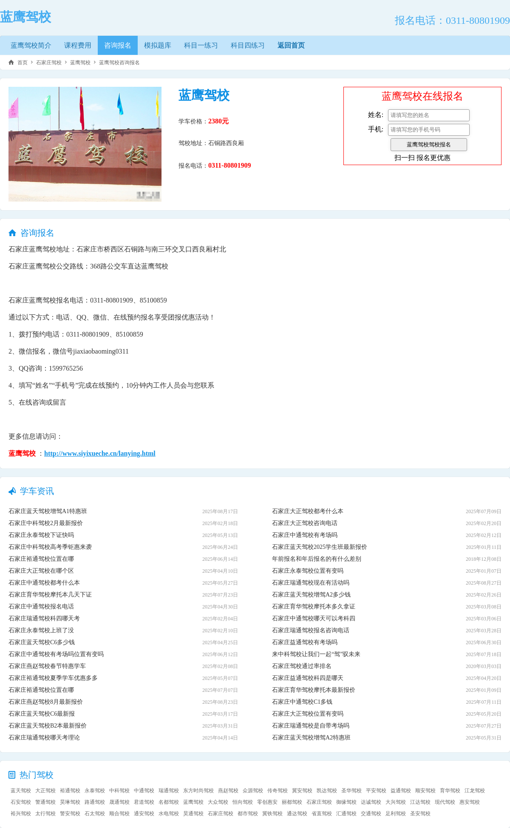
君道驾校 (144, 802)
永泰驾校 (95, 791)
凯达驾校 (327, 791)
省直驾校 (322, 814)
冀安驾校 (302, 791)
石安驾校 (21, 802)
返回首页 (291, 45)
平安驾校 (376, 791)
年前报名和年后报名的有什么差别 (316, 559)
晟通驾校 (119, 802)
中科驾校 (119, 791)
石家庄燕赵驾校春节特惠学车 (47, 666)
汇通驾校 (346, 814)
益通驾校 (401, 791)
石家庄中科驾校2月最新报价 (45, 523)
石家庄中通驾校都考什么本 (44, 583)
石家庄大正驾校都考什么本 (307, 511)
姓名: (375, 114)
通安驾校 (144, 814)
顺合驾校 (119, 814)
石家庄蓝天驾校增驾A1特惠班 (47, 511)
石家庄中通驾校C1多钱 (302, 702)
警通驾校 (45, 802)
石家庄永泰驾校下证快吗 (41, 535)
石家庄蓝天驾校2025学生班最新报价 (319, 547)
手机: (375, 129)
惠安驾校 (469, 802)
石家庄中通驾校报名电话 (41, 606)
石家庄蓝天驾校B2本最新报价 (47, 725)
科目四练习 (248, 45)
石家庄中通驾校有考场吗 (304, 535)
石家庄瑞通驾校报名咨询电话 (310, 630)
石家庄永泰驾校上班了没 (41, 630)
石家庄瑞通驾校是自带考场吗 (310, 725)
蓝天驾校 (21, 791)
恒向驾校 (242, 802)
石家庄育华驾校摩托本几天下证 (50, 594)
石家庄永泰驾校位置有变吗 (307, 571)
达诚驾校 (371, 802)
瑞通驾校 (169, 791)
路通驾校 (95, 802)
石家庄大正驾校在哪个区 (41, 571)
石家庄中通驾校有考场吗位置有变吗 (56, 654)
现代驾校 (445, 802)
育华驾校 (450, 791)
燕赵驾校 (228, 791)
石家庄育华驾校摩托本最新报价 (313, 690)
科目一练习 (201, 45)
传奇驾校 (277, 791)
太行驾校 (45, 814)
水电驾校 (169, 814)
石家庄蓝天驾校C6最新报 (41, 714)
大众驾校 (218, 802)
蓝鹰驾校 (80, 63)
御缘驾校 (346, 802)
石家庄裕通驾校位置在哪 (41, 559)
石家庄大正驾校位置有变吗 (307, 714)
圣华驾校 (351, 791)
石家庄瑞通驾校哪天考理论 (44, 737)
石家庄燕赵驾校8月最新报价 (45, 702)
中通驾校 (144, 791)
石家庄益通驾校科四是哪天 (307, 678)
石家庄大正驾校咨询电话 (304, 523)
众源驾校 (253, 791)
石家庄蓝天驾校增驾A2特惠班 (311, 737)
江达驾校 (420, 802)
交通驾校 (371, 814)
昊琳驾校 (70, 802)
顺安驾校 (425, 791)
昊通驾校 (193, 814)
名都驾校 (169, 802)
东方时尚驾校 (198, 791)
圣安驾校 (420, 814)
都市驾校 (248, 814)
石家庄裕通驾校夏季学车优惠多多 (53, 678)
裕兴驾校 (21, 814)
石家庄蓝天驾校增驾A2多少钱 (311, 594)
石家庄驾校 (49, 63)
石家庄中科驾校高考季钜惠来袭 (50, 547)
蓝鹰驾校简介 (31, 45)
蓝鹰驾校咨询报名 (119, 63)
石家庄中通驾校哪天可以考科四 (313, 618)
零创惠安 (267, 802)
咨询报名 (117, 45)
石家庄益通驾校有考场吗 (304, 642)
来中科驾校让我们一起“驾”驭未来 (316, 654)
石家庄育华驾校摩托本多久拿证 (313, 606)
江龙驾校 (475, 791)
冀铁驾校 (272, 814)
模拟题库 (157, 45)
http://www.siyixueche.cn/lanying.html (100, 453)
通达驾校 (297, 814)
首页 (22, 63)
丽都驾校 (292, 802)
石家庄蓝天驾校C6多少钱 (41, 642)
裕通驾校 (70, 791)
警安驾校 (70, 814)
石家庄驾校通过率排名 (302, 666)
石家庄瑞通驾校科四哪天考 (44, 618)
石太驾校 (95, 814)
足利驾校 (395, 814)
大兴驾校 (395, 802)
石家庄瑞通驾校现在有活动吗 (310, 583)
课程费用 (77, 45)
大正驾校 (45, 791)
